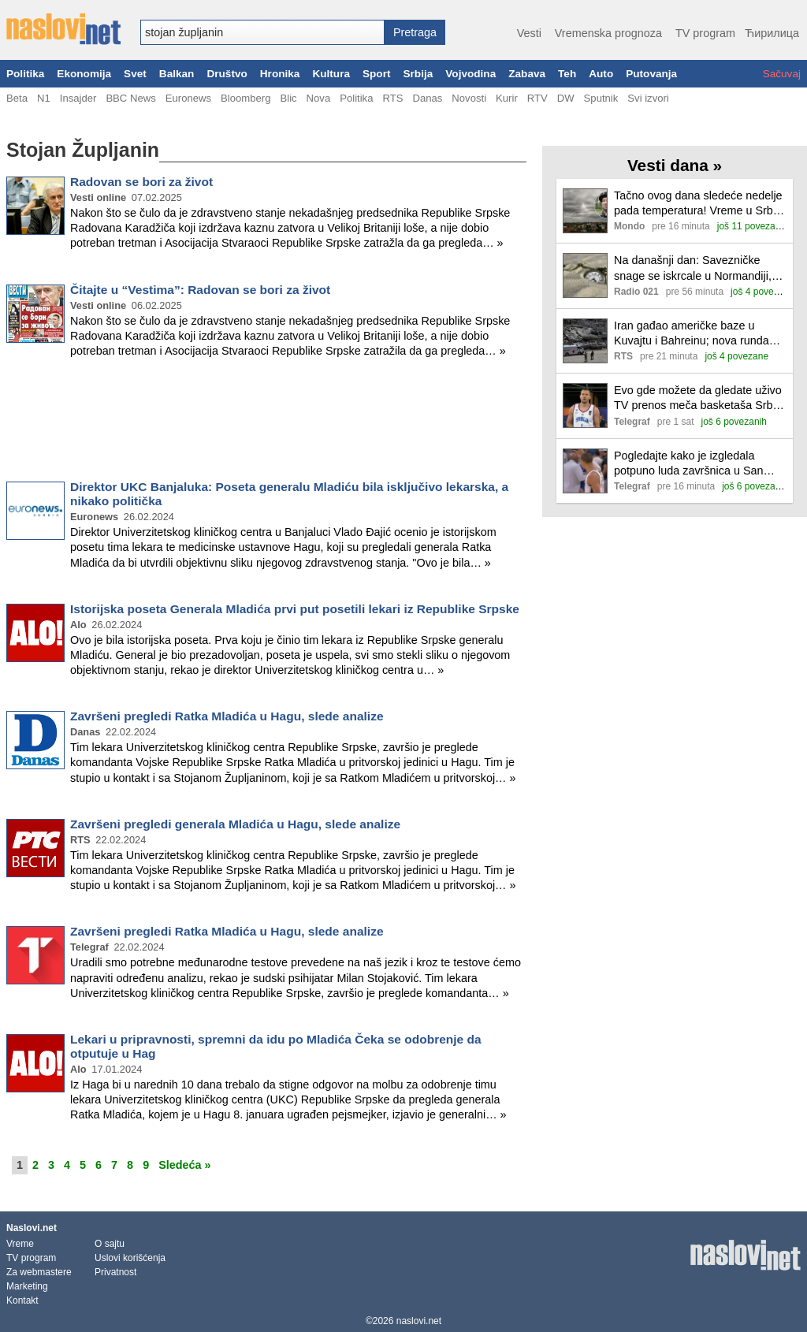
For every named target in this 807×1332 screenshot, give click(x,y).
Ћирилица (772, 33)
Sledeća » (184, 1165)
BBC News (130, 98)
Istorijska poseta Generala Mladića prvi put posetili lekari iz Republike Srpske (294, 609)
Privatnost (115, 1272)
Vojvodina (470, 74)
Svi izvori (647, 98)
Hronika (280, 74)
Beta (17, 98)
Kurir (507, 98)
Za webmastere (39, 1272)
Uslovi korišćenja (130, 1257)
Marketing (27, 1286)
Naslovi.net (31, 1227)
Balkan (177, 74)
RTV (537, 98)
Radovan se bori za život (141, 181)
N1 (43, 98)
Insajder (78, 98)
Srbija (418, 74)
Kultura (331, 74)
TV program (705, 33)
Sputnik (601, 98)
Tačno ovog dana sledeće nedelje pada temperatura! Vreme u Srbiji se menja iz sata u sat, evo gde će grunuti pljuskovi (700, 203)
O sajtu (110, 1243)
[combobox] (262, 32)
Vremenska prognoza (608, 33)
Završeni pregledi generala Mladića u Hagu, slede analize (235, 824)
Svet (135, 74)
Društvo (226, 74)
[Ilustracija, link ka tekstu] (585, 212)
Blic (288, 98)
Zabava (526, 74)
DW (566, 98)
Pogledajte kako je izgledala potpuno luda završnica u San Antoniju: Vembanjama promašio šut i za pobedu (695, 463)
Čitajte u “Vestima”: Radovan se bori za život (200, 289)
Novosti (469, 98)
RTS (392, 98)
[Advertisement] (266, 422)
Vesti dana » (674, 165)
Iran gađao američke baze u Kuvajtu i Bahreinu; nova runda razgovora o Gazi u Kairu (691, 333)
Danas (427, 98)
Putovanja (651, 74)
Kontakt (22, 1300)
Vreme (20, 1243)
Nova (319, 98)
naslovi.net (418, 1320)
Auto (601, 74)
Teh (567, 74)
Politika (25, 74)
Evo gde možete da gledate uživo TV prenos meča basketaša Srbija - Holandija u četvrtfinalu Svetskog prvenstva (700, 398)
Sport (377, 74)
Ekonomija (84, 74)
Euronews (188, 98)
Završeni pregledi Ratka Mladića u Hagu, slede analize (227, 716)
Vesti (529, 33)
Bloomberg (245, 98)
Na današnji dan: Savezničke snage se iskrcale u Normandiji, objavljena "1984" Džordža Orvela (698, 268)
